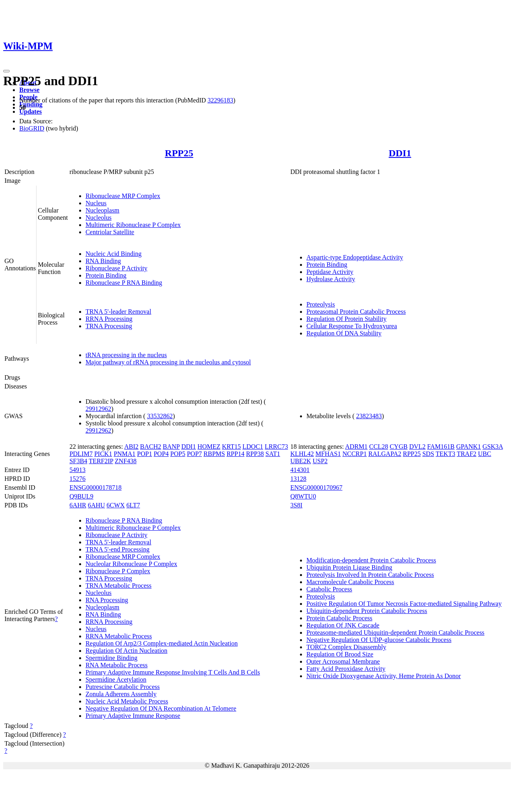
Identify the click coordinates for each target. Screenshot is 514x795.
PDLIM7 (81, 453)
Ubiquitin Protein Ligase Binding (349, 567)
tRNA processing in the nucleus (126, 355)
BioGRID (31, 128)
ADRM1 (356, 446)
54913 (77, 469)
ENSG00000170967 (316, 487)
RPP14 (235, 453)
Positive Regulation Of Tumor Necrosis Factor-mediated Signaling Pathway (404, 603)
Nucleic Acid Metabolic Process (127, 701)
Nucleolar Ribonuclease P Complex (131, 563)
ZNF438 (126, 461)
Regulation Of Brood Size (339, 654)
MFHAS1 (328, 453)
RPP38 (255, 453)
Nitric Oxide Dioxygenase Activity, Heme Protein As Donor (383, 675)
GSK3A (493, 446)
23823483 (369, 416)
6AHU (96, 505)
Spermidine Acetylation (116, 679)
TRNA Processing (109, 326)
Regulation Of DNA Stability (343, 333)
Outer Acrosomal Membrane (343, 661)
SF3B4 (78, 461)
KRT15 (231, 446)
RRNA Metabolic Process (119, 636)
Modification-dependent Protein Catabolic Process (371, 560)
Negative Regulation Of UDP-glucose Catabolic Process (378, 639)
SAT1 (272, 453)
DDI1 (400, 153)
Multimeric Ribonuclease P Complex (133, 224)
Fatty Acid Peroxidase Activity (346, 668)
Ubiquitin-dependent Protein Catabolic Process (366, 610)
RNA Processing (107, 600)
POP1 (144, 453)
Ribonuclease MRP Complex (123, 195)
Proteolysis (320, 304)
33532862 (160, 416)
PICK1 (103, 453)
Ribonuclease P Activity (116, 268)
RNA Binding (103, 261)
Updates (30, 111)
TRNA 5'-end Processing (117, 549)
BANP (171, 446)
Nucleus (96, 203)
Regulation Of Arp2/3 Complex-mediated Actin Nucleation (162, 643)
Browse (29, 89)
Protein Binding (106, 275)
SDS (428, 453)
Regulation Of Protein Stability (346, 318)
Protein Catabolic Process (339, 618)
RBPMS (214, 453)
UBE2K (300, 461)
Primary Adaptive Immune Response (133, 715)
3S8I (296, 505)
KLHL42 (302, 453)
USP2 (319, 461)
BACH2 (150, 446)
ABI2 (131, 446)
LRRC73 (276, 446)
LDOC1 (253, 446)
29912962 (98, 408)
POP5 (177, 453)
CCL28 (378, 446)
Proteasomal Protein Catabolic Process (356, 311)
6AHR (77, 505)
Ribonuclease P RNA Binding (124, 282)
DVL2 (417, 446)
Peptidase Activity (329, 271)
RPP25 (179, 153)
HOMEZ (209, 446)
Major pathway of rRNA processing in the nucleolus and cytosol (168, 362)
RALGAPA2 (384, 453)
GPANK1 (468, 446)
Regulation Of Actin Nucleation (126, 650)
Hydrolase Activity (330, 279)
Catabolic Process (329, 589)
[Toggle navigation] (6, 71)
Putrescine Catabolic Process (123, 686)
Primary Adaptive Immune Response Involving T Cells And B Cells (173, 672)
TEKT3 (445, 453)
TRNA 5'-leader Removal (118, 311)
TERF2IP (101, 461)
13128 (298, 478)
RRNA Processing (109, 318)
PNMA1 (124, 453)
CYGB (398, 446)
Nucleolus (99, 217)
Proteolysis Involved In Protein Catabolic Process (370, 574)
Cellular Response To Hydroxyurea (351, 326)
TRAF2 (466, 453)
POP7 (194, 453)
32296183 (220, 100)
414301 (300, 469)
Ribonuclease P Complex (118, 571)
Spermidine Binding (111, 657)
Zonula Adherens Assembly (121, 694)
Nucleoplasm (102, 210)
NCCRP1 (355, 453)
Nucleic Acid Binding (114, 253)
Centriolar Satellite (110, 232)
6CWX (115, 505)
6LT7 (133, 505)
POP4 (161, 453)
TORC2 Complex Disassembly (346, 647)
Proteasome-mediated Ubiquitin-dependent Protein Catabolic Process (395, 632)
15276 (77, 478)
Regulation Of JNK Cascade (342, 625)
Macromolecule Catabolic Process (350, 581)
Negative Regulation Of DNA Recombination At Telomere (161, 708)
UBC (484, 453)
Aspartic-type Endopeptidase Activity (354, 257)
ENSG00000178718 (95, 487)
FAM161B (441, 446)
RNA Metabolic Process (117, 665)
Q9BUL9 (81, 496)
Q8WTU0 (303, 496)
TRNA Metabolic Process (118, 585)
